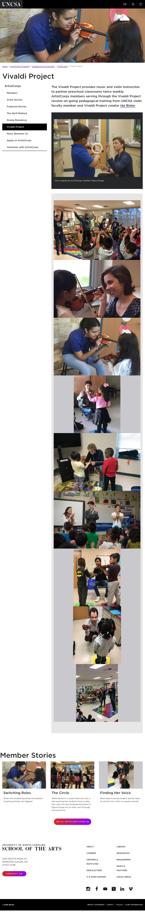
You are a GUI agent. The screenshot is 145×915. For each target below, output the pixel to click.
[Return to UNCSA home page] (11, 4)
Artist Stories (14, 99)
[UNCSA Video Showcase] (130, 888)
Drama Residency (17, 120)
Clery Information (134, 905)
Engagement (124, 860)
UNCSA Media (124, 877)
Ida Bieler (127, 105)
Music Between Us (17, 133)
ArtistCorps (62, 66)
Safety (110, 905)
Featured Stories (16, 106)
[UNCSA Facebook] (96, 888)
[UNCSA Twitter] (113, 888)
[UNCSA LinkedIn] (122, 888)
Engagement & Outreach (43, 66)
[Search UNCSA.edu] (133, 4)
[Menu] (141, 4)
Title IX (119, 905)
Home (5, 66)
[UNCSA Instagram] (88, 888)
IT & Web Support (96, 877)
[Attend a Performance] (125, 4)
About (90, 847)
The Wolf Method (17, 113)
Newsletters (94, 870)
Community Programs (20, 66)
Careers (91, 853)
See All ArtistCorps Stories (71, 822)
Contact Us (15, 874)
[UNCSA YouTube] (105, 888)
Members (12, 93)
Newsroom (123, 853)
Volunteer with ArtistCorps (22, 147)
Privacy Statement (96, 905)
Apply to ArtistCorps (19, 140)
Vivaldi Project (15, 127)
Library (121, 847)
